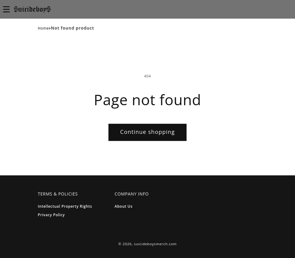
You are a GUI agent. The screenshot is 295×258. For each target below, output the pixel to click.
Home (43, 28)
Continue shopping (147, 131)
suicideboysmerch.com (155, 244)
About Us (124, 206)
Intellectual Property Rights (65, 206)
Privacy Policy (51, 214)
